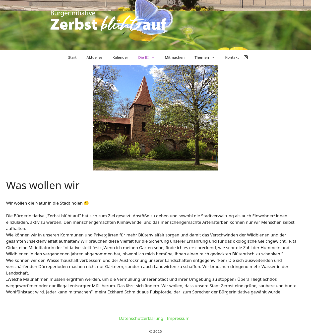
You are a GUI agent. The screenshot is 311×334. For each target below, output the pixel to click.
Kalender (120, 57)
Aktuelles (95, 57)
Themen (207, 57)
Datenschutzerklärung (141, 318)
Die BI (149, 57)
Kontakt (232, 57)
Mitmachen (175, 57)
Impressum (178, 318)
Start (72, 57)
